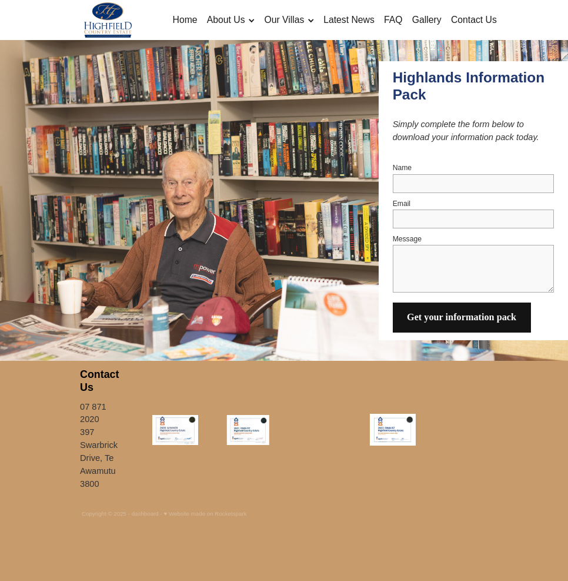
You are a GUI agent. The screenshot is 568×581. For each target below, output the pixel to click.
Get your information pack (461, 317)
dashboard (145, 513)
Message (407, 239)
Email (401, 203)
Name (402, 167)
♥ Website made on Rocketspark (204, 513)
